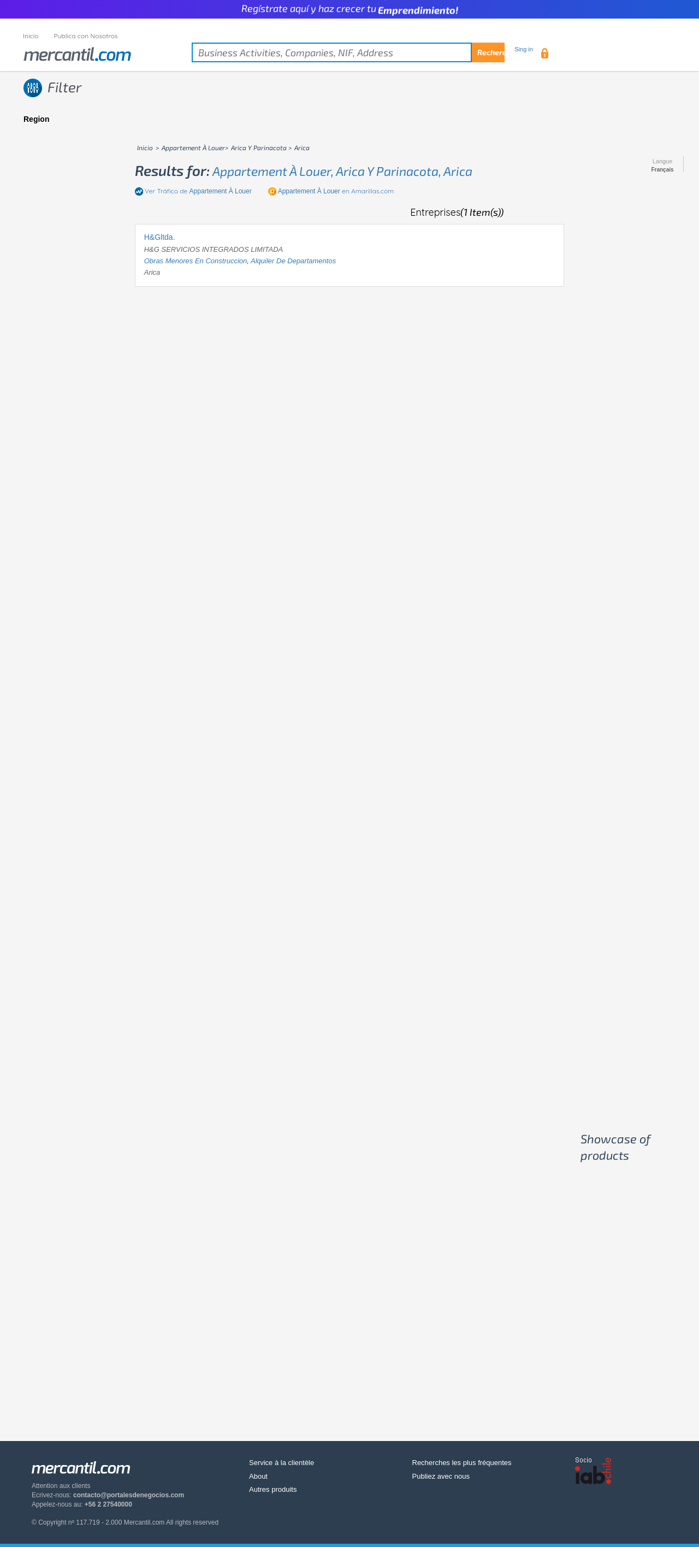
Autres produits (273, 1489)
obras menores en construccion (195, 261)
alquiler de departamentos (293, 261)
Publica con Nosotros (86, 36)
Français (662, 170)
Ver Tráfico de (198, 191)
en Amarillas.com (336, 191)
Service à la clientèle (281, 1463)
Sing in (523, 49)
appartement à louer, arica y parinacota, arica (342, 171)
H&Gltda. (159, 237)
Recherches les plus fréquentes (462, 1463)
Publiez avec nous (441, 1476)
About (258, 1476)
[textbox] (348, 52)
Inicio (31, 36)
